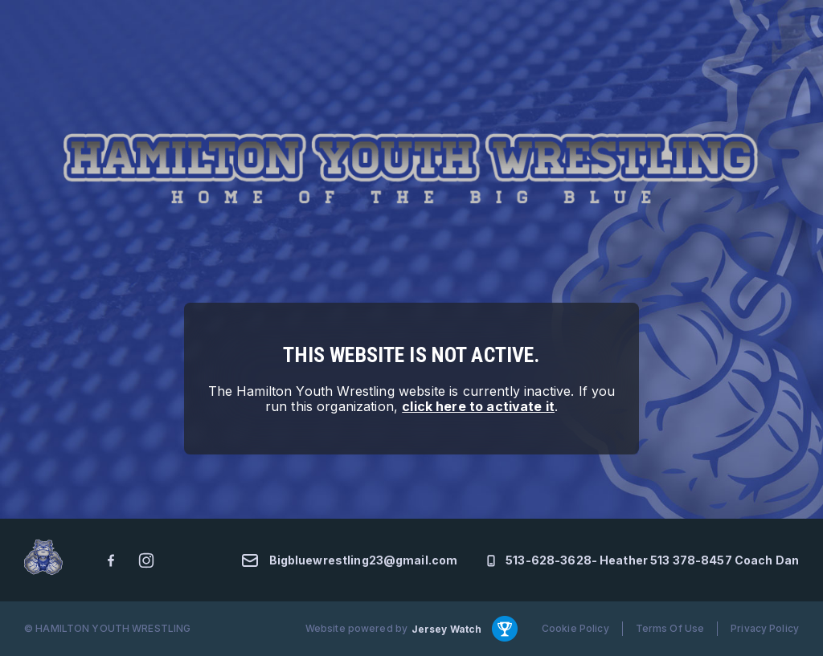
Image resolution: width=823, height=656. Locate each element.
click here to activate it (478, 406)
